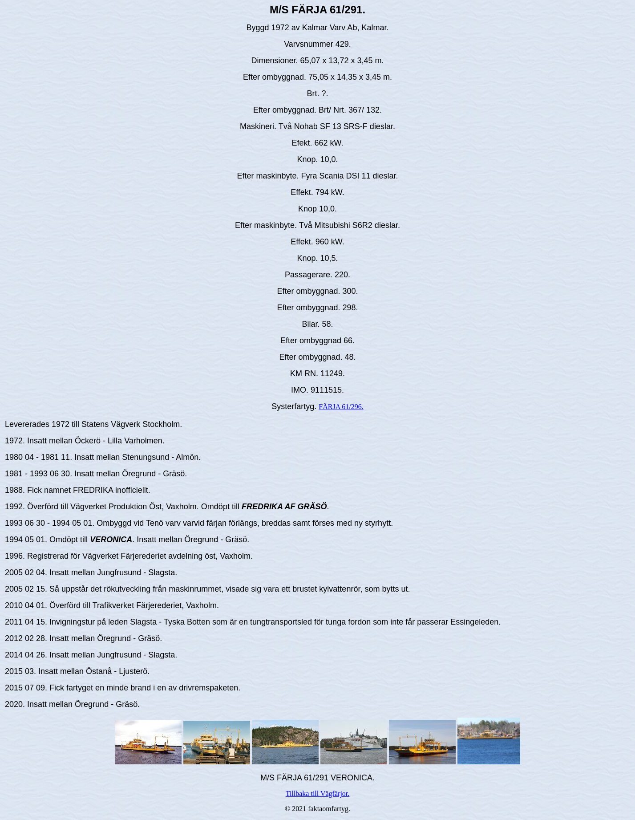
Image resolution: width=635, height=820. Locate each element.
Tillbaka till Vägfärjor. (318, 793)
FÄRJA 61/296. (341, 406)
